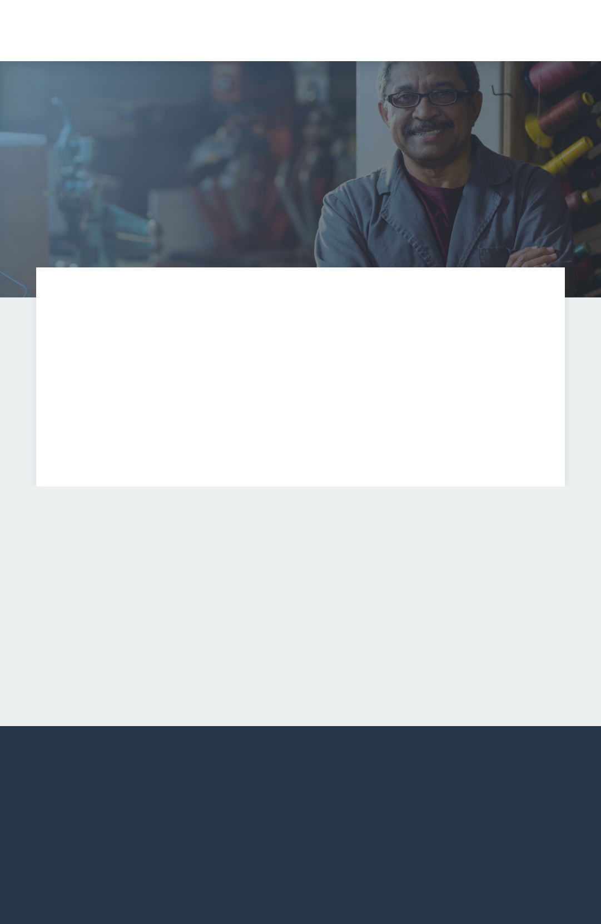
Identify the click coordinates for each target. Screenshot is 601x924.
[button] (431, 30)
